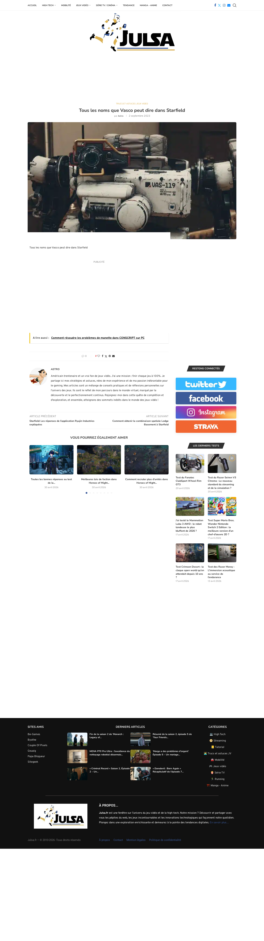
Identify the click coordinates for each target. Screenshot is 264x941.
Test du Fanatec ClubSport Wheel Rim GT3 (188, 481)
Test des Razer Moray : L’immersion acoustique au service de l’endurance (221, 572)
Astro (120, 116)
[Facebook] (215, 5)
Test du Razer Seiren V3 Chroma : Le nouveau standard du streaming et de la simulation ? (222, 483)
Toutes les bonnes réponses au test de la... (51, 481)
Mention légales (136, 839)
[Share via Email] (113, 356)
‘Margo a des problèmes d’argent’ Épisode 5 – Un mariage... (171, 752)
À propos (104, 839)
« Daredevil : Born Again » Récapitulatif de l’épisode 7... (168, 770)
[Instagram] (224, 5)
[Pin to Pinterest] (110, 356)
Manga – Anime (148, 5)
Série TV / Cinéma (105, 5)
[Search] (234, 5)
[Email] (228, 5)
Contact (167, 5)
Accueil (32, 5)
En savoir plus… (219, 822)
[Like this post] (98, 356)
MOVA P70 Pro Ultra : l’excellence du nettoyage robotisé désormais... (110, 752)
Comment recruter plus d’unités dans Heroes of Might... (145, 481)
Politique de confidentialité (165, 839)
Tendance (128, 5)
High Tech (48, 5)
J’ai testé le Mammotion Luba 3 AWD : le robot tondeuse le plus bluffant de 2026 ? (189, 525)
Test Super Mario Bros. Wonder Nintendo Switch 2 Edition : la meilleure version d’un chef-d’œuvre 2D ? (221, 527)
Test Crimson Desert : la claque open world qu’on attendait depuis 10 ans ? (190, 572)
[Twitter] (219, 5)
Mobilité (66, 5)
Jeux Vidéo (82, 5)
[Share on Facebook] (102, 356)
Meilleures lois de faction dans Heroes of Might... (98, 481)
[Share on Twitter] (106, 356)
